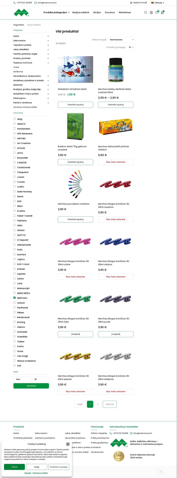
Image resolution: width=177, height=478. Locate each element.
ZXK (17, 365)
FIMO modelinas (73, 442)
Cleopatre (20, 172)
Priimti (14, 467)
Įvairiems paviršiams (45, 438)
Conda (19, 182)
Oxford (19, 302)
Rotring (19, 322)
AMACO (19, 123)
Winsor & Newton (24, 360)
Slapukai (27, 473)
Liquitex (19, 273)
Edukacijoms (19, 98)
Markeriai (17, 85)
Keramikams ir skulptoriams (27, 76)
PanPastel (20, 307)
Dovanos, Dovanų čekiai (25, 107)
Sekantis (110, 404)
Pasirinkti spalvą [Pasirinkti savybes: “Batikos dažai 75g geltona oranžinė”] (75, 162)
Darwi (18, 196)
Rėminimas (125, 12)
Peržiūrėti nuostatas (59, 467)
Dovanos (110, 12)
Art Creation (22, 143)
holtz (18, 249)
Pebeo (18, 312)
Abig (17, 119)
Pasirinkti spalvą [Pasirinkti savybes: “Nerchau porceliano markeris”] (75, 219)
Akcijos (97, 12)
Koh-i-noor (21, 264)
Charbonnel (21, 167)
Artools (19, 148)
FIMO (17, 225)
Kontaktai (96, 447)
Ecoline (19, 211)
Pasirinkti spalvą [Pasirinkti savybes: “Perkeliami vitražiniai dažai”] (75, 104)
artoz (18, 152)
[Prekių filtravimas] (122, 40)
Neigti (36, 467)
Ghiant (19, 230)
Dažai (16, 36)
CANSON (19, 162)
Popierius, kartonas (22, 62)
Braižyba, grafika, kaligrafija (27, 89)
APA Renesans (22, 133)
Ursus (18, 351)
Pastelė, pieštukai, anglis (25, 54)
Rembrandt (21, 317)
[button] (68, 444)
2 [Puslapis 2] (98, 404)
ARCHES (19, 138)
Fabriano (20, 220)
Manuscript (21, 288)
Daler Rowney (22, 191)
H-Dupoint (20, 240)
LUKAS (18, 278)
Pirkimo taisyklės (99, 433)
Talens (18, 341)
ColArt (18, 177)
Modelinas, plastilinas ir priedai (28, 80)
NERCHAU (20, 298)
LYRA (17, 283)
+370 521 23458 (24, 2)
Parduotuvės (97, 452)
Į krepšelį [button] (75, 334)
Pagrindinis (18, 25)
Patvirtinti (31, 385)
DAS (17, 201)
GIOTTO (19, 235)
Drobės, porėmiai (21, 58)
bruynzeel (20, 157)
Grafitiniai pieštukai (22, 438)
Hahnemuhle (22, 244)
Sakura (19, 327)
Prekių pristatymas (100, 438)
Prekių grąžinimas (99, 442)
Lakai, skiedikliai (21, 49)
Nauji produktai (80, 12)
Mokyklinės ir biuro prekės (26, 93)
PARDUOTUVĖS (140, 2)
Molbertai (18, 71)
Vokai (16, 67)
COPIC (18, 186)
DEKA (18, 206)
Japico (19, 259)
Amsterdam (21, 128)
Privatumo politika (40, 473)
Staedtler (20, 336)
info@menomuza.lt (47, 2)
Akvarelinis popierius (75, 438)
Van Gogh (20, 356)
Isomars (19, 254)
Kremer (19, 269)
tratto (18, 346)
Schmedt (20, 331)
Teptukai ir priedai (22, 45)
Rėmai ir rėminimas (22, 102)
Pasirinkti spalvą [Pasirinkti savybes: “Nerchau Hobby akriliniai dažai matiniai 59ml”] (116, 104)
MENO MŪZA (21, 293)
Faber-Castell (22, 215)
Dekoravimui (19, 40)
